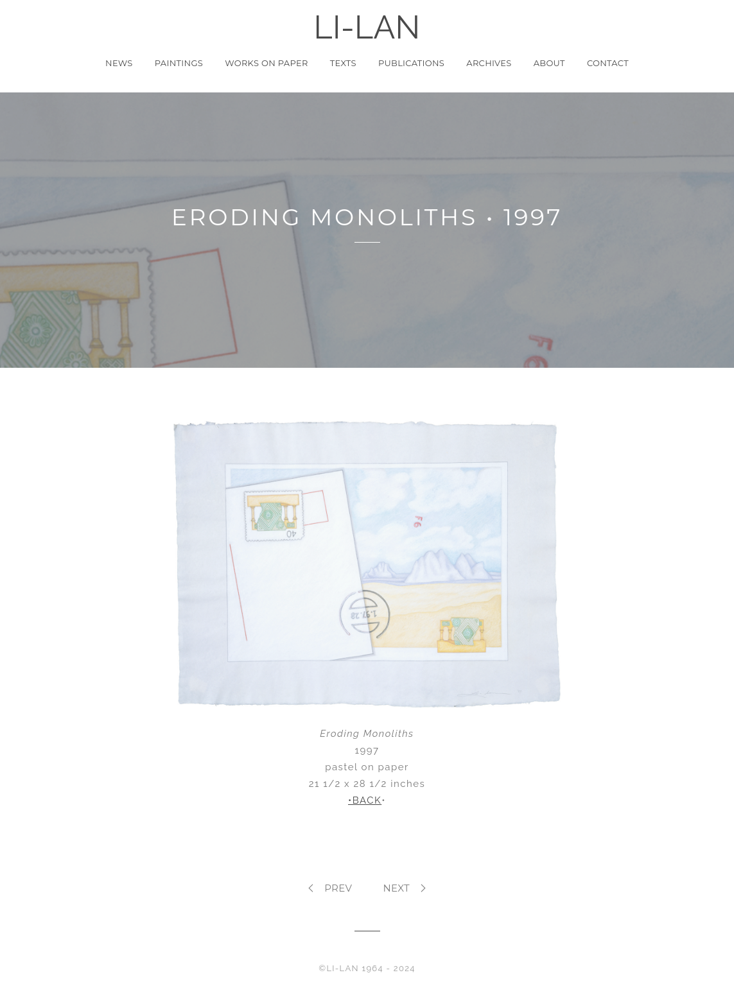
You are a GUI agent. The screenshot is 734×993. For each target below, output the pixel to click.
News (119, 63)
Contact (608, 63)
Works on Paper (266, 63)
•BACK (364, 800)
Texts (343, 63)
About (549, 63)
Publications (411, 63)
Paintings (179, 63)
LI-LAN (367, 27)
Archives (488, 63)
